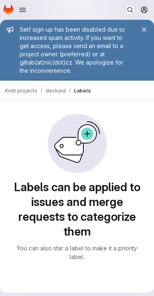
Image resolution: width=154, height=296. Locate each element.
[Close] (144, 30)
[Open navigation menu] (22, 9)
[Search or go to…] (130, 10)
